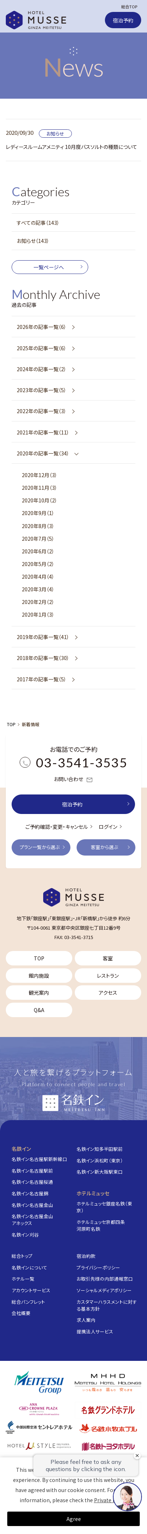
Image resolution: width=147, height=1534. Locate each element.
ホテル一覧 (23, 1278)
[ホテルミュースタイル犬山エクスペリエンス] (39, 1446)
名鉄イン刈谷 (25, 1234)
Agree (73, 1518)
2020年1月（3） (38, 614)
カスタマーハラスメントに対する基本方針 (107, 1305)
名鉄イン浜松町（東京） (100, 1160)
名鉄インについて (29, 1267)
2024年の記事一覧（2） (41, 369)
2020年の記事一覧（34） (43, 453)
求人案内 (86, 1319)
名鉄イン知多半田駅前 (100, 1148)
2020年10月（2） (39, 500)
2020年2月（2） (38, 601)
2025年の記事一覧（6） (41, 348)
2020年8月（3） (38, 526)
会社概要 (21, 1313)
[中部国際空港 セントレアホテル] (39, 1427)
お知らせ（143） (33, 240)
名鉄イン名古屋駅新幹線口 (39, 1159)
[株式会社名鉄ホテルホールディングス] (108, 1382)
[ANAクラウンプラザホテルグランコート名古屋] (39, 1409)
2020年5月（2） (38, 563)
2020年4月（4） (38, 576)
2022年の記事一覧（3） (41, 411)
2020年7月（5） (38, 538)
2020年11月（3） (39, 487)
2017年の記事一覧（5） (41, 679)
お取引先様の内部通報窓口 (105, 1278)
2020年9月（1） (38, 513)
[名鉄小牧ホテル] (108, 1428)
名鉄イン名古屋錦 (30, 1193)
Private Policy (110, 1500)
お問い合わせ (73, 779)
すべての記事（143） (38, 222)
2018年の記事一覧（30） (43, 657)
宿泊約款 (86, 1255)
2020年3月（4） (38, 589)
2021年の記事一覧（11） (43, 432)
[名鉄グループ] (39, 1382)
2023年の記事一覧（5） (41, 390)
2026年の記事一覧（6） (41, 326)
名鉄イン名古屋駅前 (32, 1170)
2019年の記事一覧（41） (43, 636)
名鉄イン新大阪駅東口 (100, 1171)
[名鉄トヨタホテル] (108, 1446)
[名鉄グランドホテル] (108, 1410)
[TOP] (73, 897)
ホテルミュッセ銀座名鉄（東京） (104, 1207)
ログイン (108, 826)
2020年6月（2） (38, 551)
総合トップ (22, 1255)
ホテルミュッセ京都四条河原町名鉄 (101, 1225)
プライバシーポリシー (98, 1267)
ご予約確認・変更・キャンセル (56, 826)
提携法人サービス (95, 1331)
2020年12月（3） (39, 475)
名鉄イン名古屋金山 (32, 1204)
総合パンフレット (28, 1301)
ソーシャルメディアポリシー (104, 1290)
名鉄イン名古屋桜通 (32, 1181)
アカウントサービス (31, 1290)
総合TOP (129, 6)
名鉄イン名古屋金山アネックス (32, 1219)
